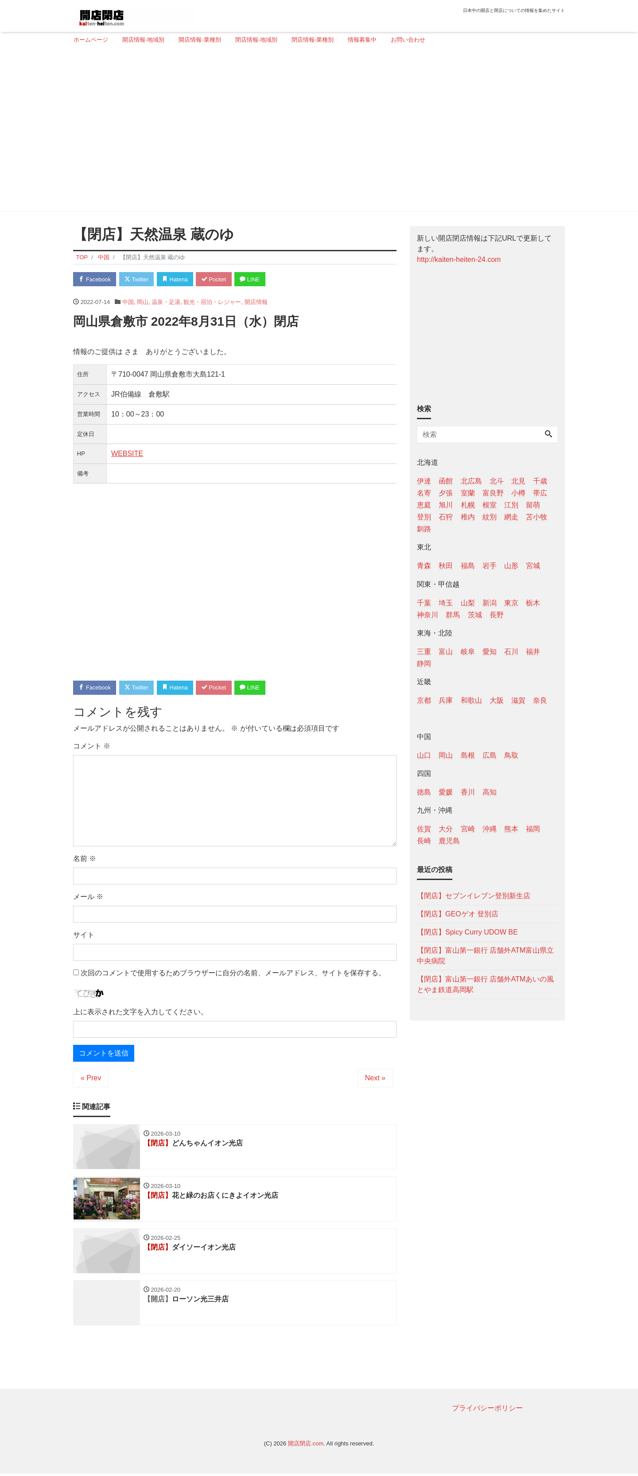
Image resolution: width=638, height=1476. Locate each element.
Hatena (178, 279)
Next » (375, 1079)
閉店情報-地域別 (256, 39)
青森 (424, 565)
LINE (255, 279)
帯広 (540, 493)
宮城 (533, 565)
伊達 (424, 481)
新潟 (489, 603)
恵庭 (424, 505)
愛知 (489, 651)
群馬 (453, 615)
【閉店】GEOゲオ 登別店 (457, 914)
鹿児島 (449, 841)
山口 (424, 755)
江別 (511, 505)
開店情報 (256, 302)
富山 (446, 651)
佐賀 (424, 829)
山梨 (468, 603)
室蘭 (468, 493)
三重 (424, 651)
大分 (446, 829)
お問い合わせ (408, 39)
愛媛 (446, 792)
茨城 (475, 615)
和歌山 (471, 700)
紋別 (489, 517)
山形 (511, 565)
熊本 (511, 829)
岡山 (142, 302)
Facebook (95, 279)
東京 (511, 603)
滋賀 (518, 700)
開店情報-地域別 (143, 39)
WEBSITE (127, 454)
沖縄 (489, 829)
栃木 (533, 603)
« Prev (91, 1079)
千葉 (424, 603)
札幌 (468, 505)
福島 (468, 565)
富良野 (493, 493)
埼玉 (446, 603)
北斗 (497, 481)
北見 (518, 481)
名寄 (424, 493)
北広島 (471, 481)
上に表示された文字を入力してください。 (140, 1012)
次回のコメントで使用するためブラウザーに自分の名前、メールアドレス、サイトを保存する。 (233, 973)
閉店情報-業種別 (313, 39)
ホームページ (91, 39)
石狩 (446, 517)
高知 (489, 792)
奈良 (540, 700)
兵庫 (446, 700)
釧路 (424, 529)
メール (88, 897)
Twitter (138, 279)
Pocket (217, 279)
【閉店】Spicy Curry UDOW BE (467, 932)
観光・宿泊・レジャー (212, 302)
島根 (468, 755)
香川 (468, 792)
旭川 (446, 505)
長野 (497, 615)
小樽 (518, 493)
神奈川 (427, 615)
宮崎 (468, 829)
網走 (511, 517)
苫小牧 (536, 517)
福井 (533, 651)
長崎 (424, 841)
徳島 (424, 792)
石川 (511, 651)
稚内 (468, 517)
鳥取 (511, 755)
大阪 (497, 700)
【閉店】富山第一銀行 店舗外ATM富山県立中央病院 (485, 955)
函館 (446, 481)
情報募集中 (362, 39)
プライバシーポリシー (487, 1410)
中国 (128, 302)
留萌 (533, 505)
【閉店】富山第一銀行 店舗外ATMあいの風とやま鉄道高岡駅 (485, 984)
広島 (489, 755)
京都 (424, 700)
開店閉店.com (305, 1445)
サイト (83, 935)
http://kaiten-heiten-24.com (459, 259)
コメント (91, 746)
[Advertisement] (315, 132)
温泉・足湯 (166, 302)
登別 (424, 517)
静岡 (424, 663)
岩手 (489, 565)
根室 (489, 505)
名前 (84, 859)
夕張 (446, 493)
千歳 (540, 481)
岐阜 (468, 651)
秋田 (446, 565)
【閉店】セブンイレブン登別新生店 (473, 896)
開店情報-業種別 (200, 39)
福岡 (533, 829)
